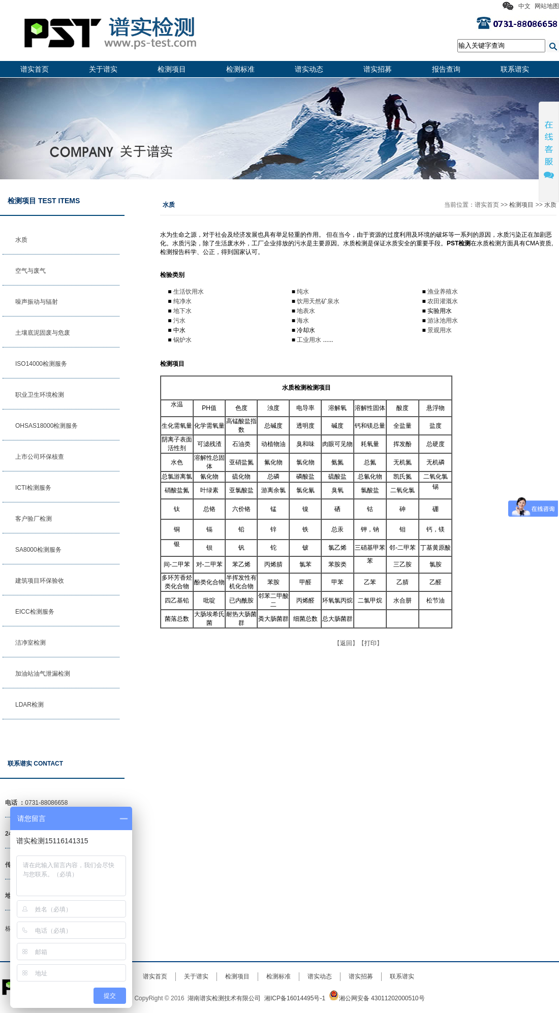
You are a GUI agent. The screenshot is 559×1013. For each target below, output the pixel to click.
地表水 (306, 310)
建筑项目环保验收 (39, 580)
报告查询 (446, 69)
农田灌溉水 (442, 301)
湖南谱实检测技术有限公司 (224, 998)
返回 (346, 643)
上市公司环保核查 (39, 456)
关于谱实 (103, 69)
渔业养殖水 (442, 291)
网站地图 (547, 6)
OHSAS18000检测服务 (46, 425)
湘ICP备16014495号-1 (294, 998)
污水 (179, 320)
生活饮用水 (188, 291)
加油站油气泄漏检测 (42, 673)
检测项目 (172, 69)
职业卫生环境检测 (39, 394)
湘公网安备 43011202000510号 (377, 998)
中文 (524, 6)
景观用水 (439, 330)
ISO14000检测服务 (41, 363)
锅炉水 (182, 339)
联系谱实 (515, 69)
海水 (303, 320)
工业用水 (309, 339)
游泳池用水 (442, 320)
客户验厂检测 (33, 518)
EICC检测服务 (34, 611)
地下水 (182, 310)
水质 (21, 239)
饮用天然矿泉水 (318, 301)
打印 (370, 643)
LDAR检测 (29, 704)
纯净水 (182, 301)
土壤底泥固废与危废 (42, 332)
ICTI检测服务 (33, 487)
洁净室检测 (30, 642)
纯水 (303, 291)
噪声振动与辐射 (36, 301)
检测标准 (240, 69)
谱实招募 (377, 69)
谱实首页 (34, 69)
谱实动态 (309, 69)
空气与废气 (30, 270)
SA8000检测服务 (38, 549)
